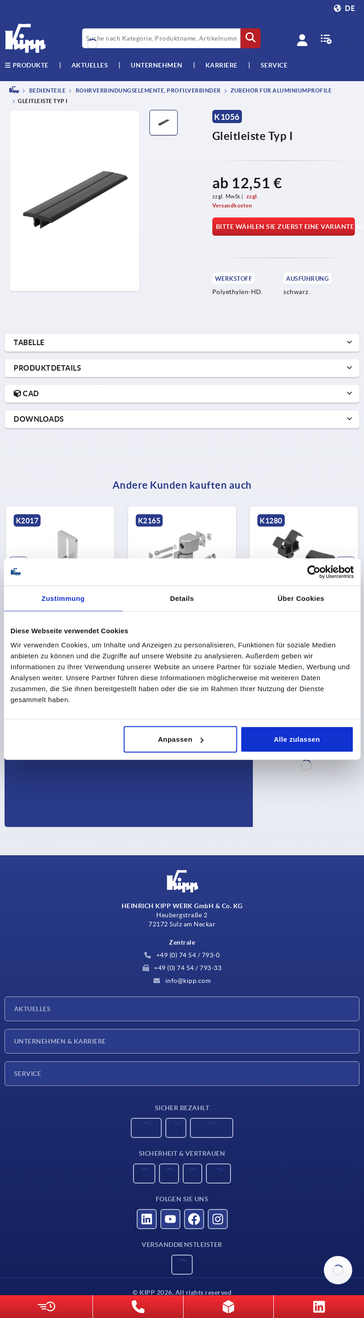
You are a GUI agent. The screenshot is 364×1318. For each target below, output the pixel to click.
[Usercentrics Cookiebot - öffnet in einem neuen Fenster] (314, 572)
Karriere (221, 65)
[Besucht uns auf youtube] (170, 1219)
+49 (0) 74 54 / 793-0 (182, 955)
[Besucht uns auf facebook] (194, 1219)
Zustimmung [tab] (63, 598)
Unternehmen (157, 65)
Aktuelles (32, 1009)
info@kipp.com (182, 980)
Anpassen (181, 739)
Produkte (27, 65)
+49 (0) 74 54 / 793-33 (182, 968)
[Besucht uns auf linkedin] (147, 1219)
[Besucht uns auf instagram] (218, 1219)
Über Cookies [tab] (300, 598)
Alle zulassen (297, 739)
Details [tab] (182, 598)
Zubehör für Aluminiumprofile (281, 90)
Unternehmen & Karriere (60, 1041)
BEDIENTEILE (47, 90)
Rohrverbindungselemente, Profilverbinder (147, 90)
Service (27, 1073)
